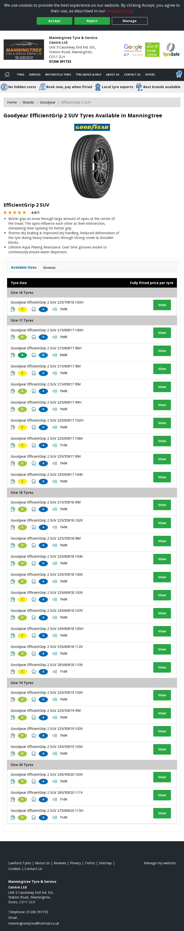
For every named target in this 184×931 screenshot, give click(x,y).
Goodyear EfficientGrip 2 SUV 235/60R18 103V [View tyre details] (47, 592)
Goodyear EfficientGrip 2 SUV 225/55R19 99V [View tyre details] (46, 710)
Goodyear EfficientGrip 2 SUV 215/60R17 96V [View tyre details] (46, 366)
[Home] (7, 75)
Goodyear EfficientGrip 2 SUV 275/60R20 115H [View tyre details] (47, 810)
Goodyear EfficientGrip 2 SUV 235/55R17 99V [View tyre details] (46, 456)
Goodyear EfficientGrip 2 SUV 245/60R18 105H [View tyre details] (47, 628)
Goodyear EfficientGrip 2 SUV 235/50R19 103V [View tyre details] (47, 728)
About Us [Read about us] (42, 863)
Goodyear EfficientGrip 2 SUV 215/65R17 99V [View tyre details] (46, 384)
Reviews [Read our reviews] (60, 863)
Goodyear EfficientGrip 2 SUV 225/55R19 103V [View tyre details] (47, 692)
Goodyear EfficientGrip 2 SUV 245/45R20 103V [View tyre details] (47, 774)
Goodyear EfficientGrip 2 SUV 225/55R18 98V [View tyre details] (46, 538)
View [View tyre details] (162, 305)
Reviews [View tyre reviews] (49, 267)
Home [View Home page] (12, 102)
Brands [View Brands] (28, 102)
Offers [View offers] (150, 74)
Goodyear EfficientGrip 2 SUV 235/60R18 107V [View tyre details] (47, 610)
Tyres (20, 74)
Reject (92, 21)
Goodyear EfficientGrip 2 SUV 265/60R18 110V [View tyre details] (47, 664)
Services (34, 74)
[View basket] (179, 75)
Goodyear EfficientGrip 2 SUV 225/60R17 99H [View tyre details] (46, 402)
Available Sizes (24, 267)
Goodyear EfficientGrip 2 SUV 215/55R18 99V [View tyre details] (46, 502)
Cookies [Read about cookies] (14, 868)
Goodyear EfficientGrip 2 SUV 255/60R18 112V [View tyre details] (47, 646)
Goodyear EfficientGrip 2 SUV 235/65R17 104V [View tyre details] (47, 474)
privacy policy (119, 11)
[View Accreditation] (152, 49)
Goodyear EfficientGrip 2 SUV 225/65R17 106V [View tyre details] (47, 438)
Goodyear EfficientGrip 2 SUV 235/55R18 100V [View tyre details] (47, 574)
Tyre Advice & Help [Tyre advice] (88, 74)
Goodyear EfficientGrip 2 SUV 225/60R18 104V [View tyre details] (47, 556)
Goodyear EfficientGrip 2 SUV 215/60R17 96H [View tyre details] (46, 348)
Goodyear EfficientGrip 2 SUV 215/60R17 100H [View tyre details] (47, 330)
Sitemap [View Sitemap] (105, 863)
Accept (54, 21)
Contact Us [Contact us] (132, 74)
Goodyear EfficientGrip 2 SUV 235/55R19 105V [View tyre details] (47, 746)
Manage (130, 21)
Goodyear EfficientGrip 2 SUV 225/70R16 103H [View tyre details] (47, 302)
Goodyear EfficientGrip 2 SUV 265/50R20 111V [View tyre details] (47, 792)
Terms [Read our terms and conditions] (90, 863)
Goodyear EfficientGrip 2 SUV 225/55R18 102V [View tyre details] (47, 520)
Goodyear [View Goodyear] (47, 102)
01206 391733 (60, 61)
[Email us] (33, 923)
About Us (112, 74)
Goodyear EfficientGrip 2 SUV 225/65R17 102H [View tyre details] (47, 420)
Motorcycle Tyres (58, 74)
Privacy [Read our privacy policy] (75, 863)
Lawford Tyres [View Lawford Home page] (19, 863)
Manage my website (160, 863)
